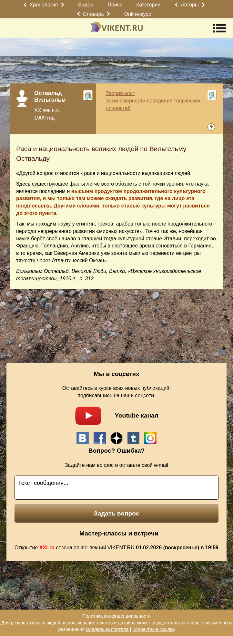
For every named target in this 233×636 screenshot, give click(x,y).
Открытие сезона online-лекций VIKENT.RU (116, 547)
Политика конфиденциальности (116, 616)
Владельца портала (107, 629)
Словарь (93, 14)
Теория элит (120, 93)
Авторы (189, 4)
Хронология (44, 4)
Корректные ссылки (153, 629)
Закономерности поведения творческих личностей (153, 104)
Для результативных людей (30, 622)
